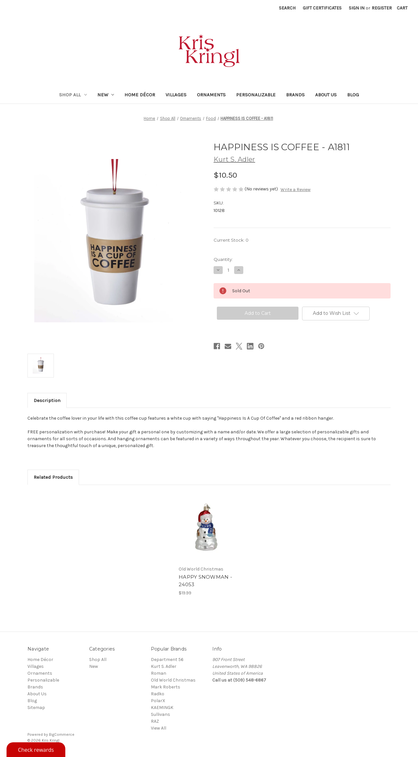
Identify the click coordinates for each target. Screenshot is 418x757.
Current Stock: (231, 240)
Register (382, 8)
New (105, 95)
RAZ (155, 721)
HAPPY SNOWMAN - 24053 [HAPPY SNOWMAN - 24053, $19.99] (205, 581)
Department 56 (167, 659)
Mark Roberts (165, 687)
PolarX (158, 700)
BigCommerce (61, 734)
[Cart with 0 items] (402, 8)
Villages (176, 95)
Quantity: (223, 259)
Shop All (73, 95)
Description (47, 400)
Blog (353, 95)
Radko (157, 694)
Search (287, 8)
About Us (326, 95)
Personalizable (256, 95)
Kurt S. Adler (163, 666)
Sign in (356, 8)
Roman (158, 673)
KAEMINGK (162, 707)
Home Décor (139, 95)
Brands (295, 95)
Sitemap (36, 707)
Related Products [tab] (53, 477)
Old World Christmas (173, 680)
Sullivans (160, 714)
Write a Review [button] (296, 189)
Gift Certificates (322, 8)
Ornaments (211, 95)
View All (158, 728)
